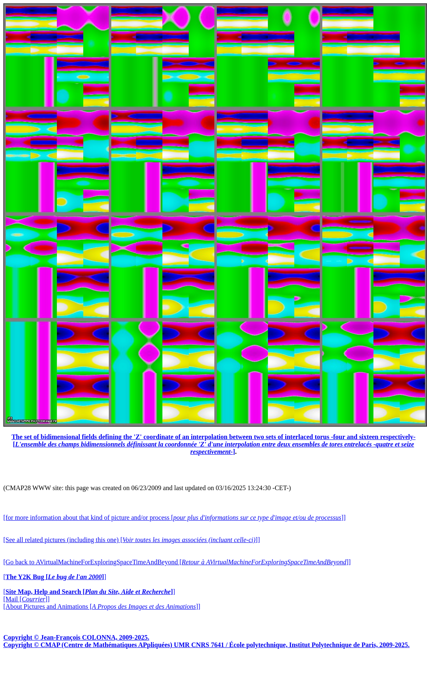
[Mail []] (26, 599)
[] (54, 576)
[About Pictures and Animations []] (101, 606)
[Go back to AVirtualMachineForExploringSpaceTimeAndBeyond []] (177, 561)
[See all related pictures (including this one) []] (131, 539)
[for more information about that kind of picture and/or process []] (174, 517)
